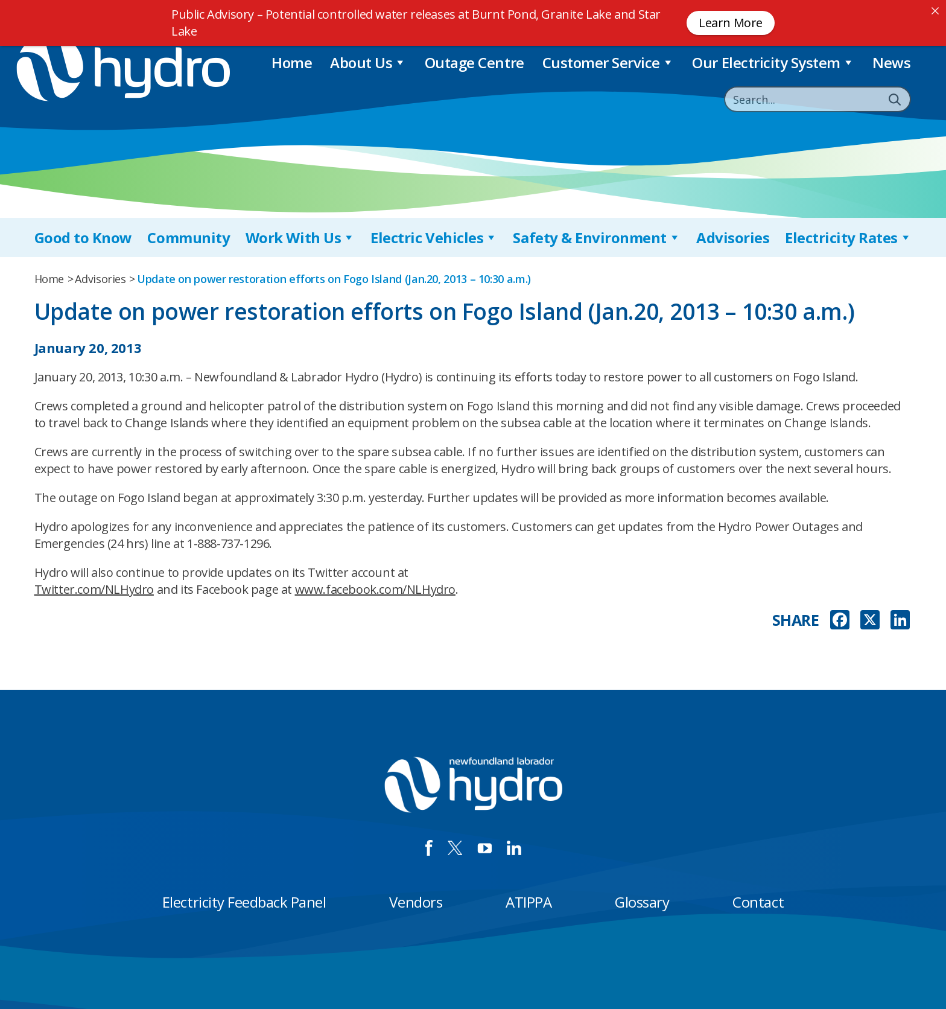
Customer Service (608, 62)
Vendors (415, 902)
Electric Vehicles (433, 237)
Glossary (642, 902)
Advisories (732, 237)
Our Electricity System (773, 62)
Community (188, 237)
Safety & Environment (597, 237)
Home (291, 62)
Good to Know (83, 237)
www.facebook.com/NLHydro (375, 589)
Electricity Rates (848, 237)
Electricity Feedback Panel (244, 902)
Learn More (731, 22)
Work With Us (300, 237)
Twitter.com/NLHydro (94, 589)
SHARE (795, 620)
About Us (368, 62)
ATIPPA (528, 902)
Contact (758, 902)
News (891, 62)
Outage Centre (474, 62)
